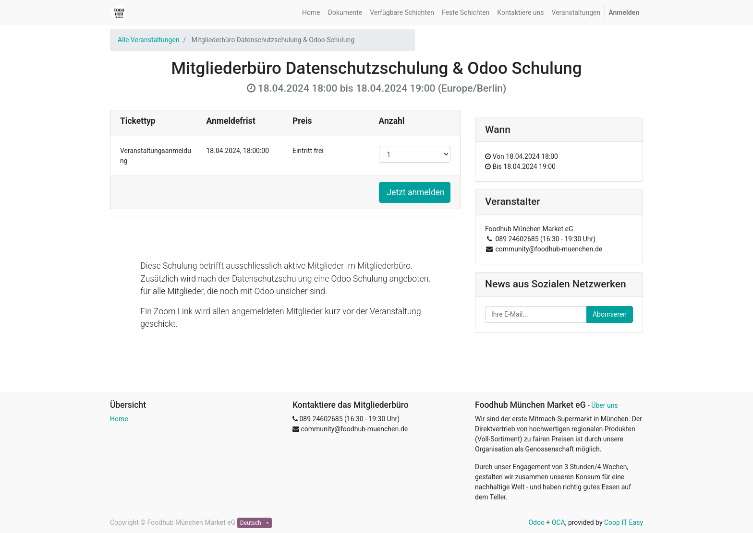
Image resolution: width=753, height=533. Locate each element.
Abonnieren (610, 314)
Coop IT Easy (623, 522)
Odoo (536, 522)
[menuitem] (311, 13)
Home (119, 419)
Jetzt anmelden (416, 192)
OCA (558, 522)
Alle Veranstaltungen (149, 40)
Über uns (604, 405)
